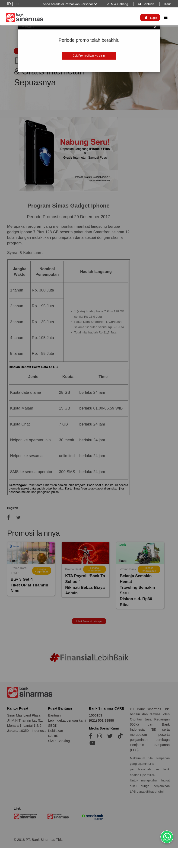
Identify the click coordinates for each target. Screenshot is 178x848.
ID (9, 4)
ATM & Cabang (117, 4)
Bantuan (146, 4)
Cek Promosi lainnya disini (89, 55)
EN (16, 4)
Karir (167, 4)
